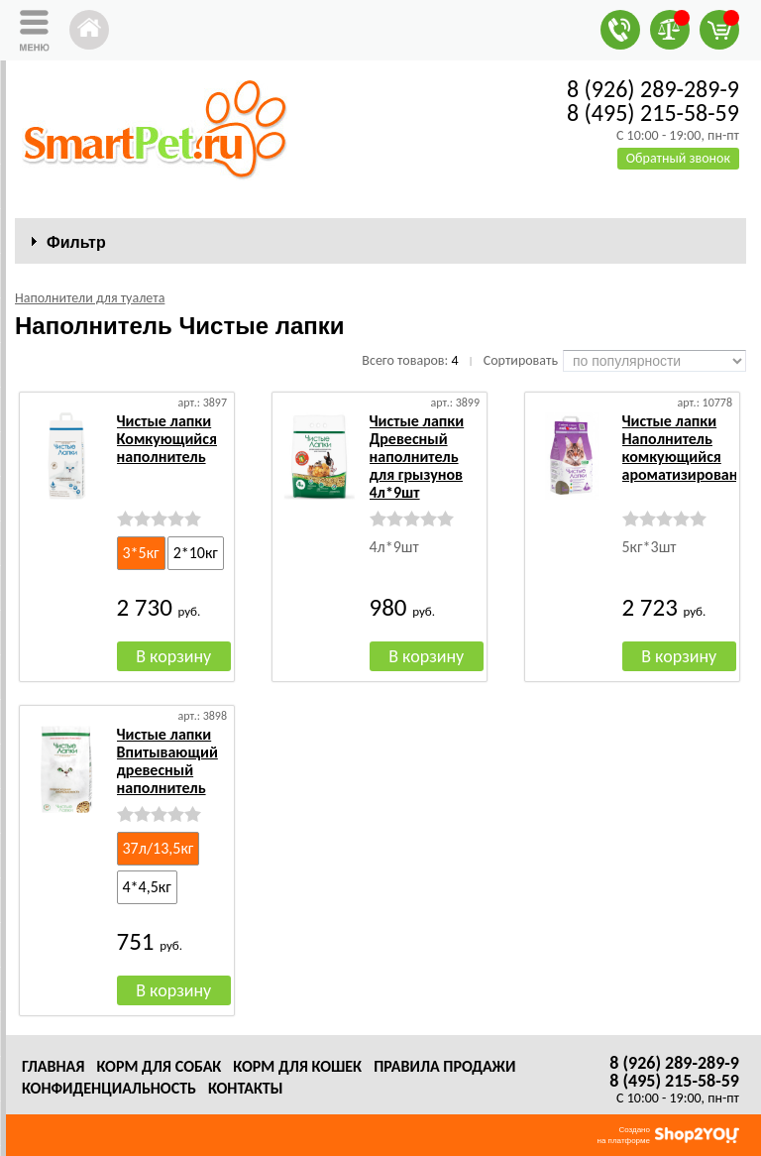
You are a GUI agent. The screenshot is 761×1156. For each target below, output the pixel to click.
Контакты (245, 1088)
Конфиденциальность (109, 1088)
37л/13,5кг (158, 848)
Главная (53, 1066)
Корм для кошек (297, 1066)
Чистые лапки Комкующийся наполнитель (167, 438)
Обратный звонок (678, 158)
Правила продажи (444, 1066)
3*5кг (141, 552)
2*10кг (195, 552)
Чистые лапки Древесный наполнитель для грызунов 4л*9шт (417, 456)
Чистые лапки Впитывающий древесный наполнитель (167, 761)
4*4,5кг (147, 886)
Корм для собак (158, 1066)
